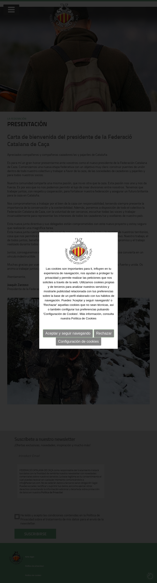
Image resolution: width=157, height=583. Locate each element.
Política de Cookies (83, 317)
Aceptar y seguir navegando (67, 332)
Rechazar (104, 332)
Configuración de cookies (78, 340)
